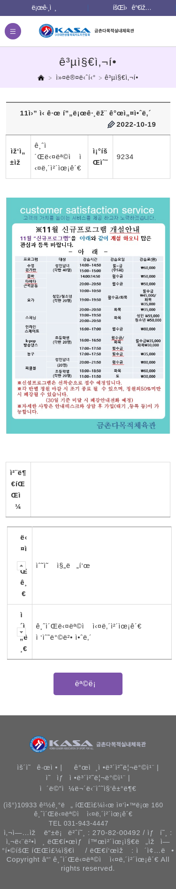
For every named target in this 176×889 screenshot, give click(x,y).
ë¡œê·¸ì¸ (44, 7)
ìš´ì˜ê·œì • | (39, 767)
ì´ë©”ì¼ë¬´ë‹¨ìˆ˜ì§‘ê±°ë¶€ (87, 788)
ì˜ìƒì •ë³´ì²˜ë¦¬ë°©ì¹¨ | (88, 778)
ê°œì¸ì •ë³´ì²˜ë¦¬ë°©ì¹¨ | (116, 767)
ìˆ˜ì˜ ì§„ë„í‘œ (63, 565)
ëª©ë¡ (88, 684)
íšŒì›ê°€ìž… (132, 7)
